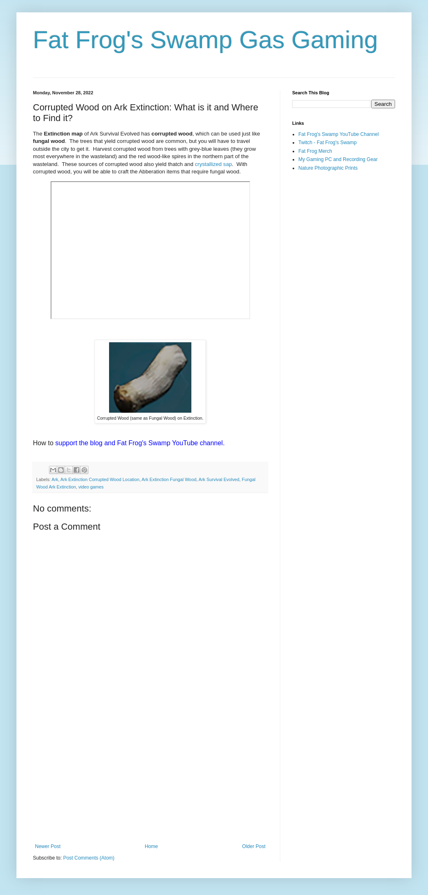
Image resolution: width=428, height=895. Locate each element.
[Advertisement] (150, 775)
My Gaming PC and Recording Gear (338, 159)
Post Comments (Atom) (88, 858)
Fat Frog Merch (315, 151)
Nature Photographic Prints (328, 168)
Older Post (253, 846)
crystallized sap (213, 164)
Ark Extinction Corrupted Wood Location (100, 479)
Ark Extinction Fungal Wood (169, 479)
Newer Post (47, 846)
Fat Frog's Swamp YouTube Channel (338, 134)
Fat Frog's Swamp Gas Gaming (205, 40)
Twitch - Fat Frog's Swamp (327, 142)
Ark (54, 479)
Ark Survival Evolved (219, 479)
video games (90, 486)
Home (151, 846)
